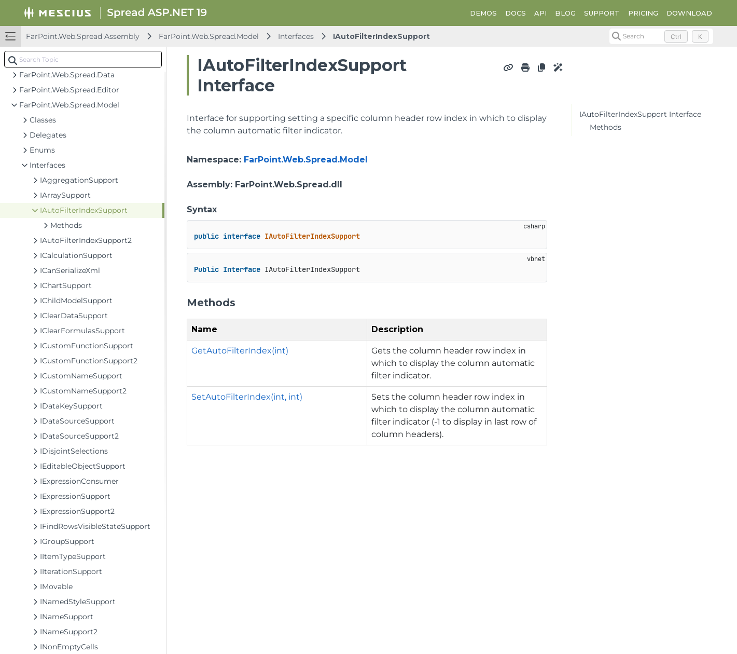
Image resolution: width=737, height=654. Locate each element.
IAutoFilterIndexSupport (381, 36)
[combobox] (83, 59)
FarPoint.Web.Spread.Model (209, 36)
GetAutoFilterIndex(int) (239, 351)
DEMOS (483, 13)
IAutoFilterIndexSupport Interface (640, 114)
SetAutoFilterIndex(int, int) (246, 397)
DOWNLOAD (689, 13)
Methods (605, 127)
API (540, 13)
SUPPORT (602, 13)
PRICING (643, 13)
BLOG (565, 13)
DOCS (515, 13)
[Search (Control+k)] (661, 36)
